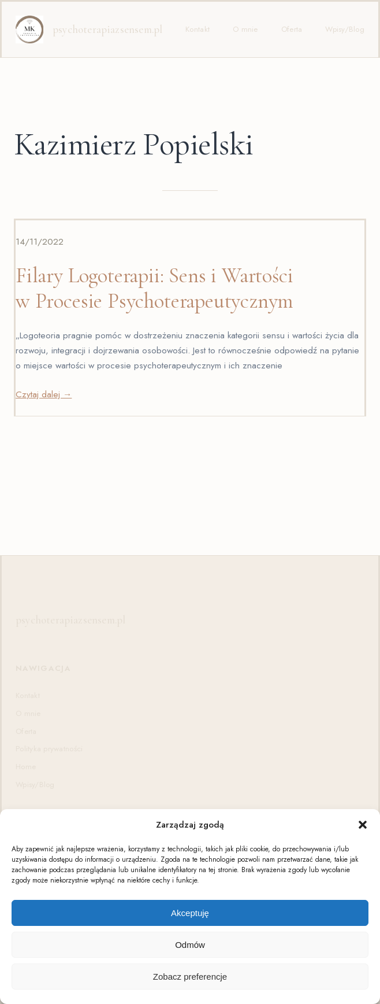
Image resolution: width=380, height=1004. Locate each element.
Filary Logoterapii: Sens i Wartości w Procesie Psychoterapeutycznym (154, 288)
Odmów (190, 945)
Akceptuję (190, 913)
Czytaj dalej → (44, 394)
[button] (362, 824)
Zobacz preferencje (190, 976)
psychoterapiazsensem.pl (107, 29)
